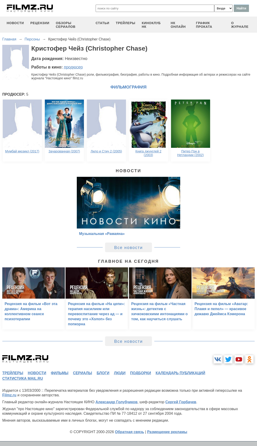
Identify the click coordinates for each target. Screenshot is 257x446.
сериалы (82, 373)
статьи (102, 23)
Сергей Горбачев (180, 402)
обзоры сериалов (66, 25)
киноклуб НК (151, 25)
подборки (140, 373)
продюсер (73, 67)
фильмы (59, 373)
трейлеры (125, 23)
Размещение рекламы (167, 432)
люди (120, 373)
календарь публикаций (180, 373)
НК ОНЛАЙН (178, 25)
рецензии (39, 23)
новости (15, 23)
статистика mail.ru (22, 378)
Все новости (128, 247)
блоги (103, 373)
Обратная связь (129, 432)
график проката (204, 25)
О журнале (239, 25)
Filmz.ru (9, 395)
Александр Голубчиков (116, 402)
